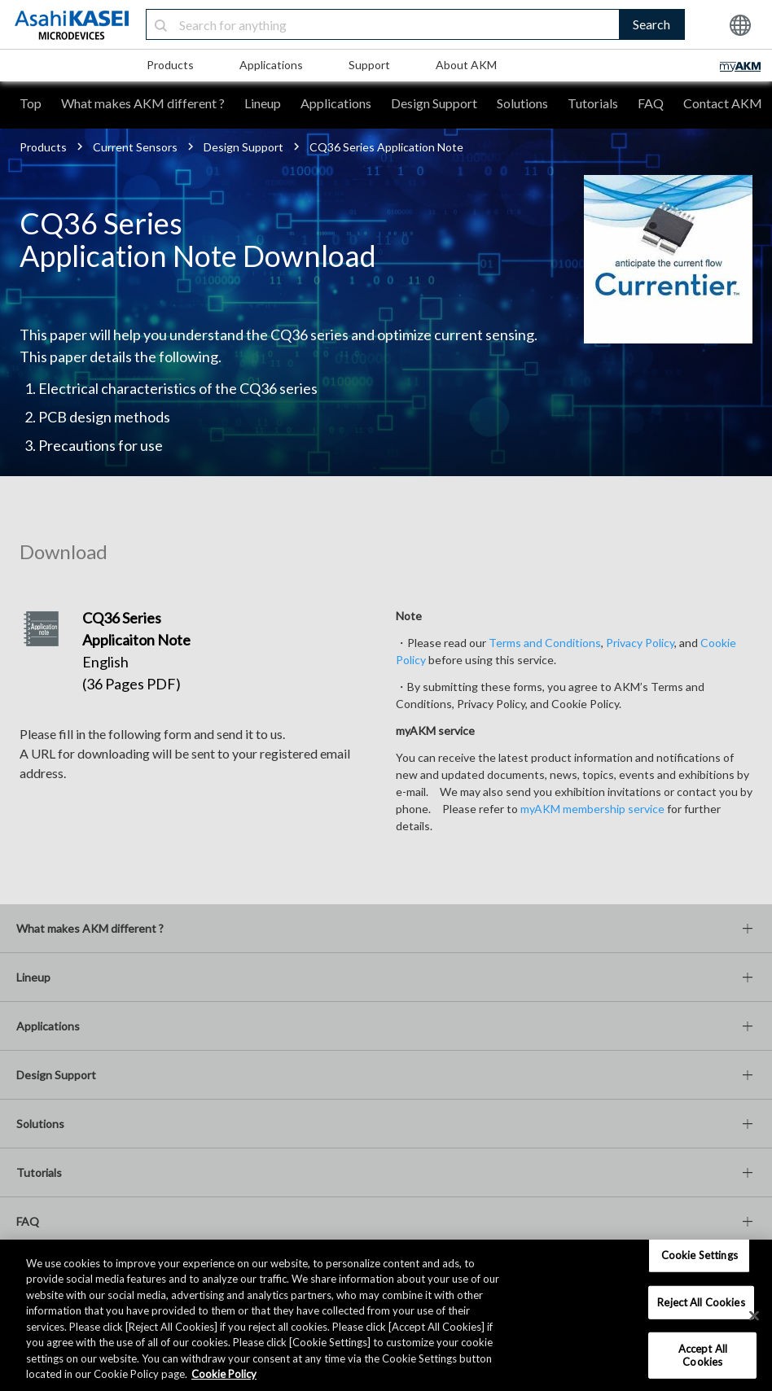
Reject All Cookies (700, 1301)
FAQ (651, 103)
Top (31, 103)
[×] (754, 1315)
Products (170, 65)
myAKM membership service (592, 809)
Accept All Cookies (702, 1355)
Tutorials (593, 103)
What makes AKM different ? (143, 103)
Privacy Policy (640, 643)
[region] (386, 1315)
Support (369, 65)
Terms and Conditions (545, 643)
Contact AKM (722, 103)
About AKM (466, 65)
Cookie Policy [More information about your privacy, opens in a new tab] (224, 1373)
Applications (271, 65)
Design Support (434, 103)
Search (651, 24)
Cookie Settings (699, 1255)
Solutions (522, 103)
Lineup (262, 103)
